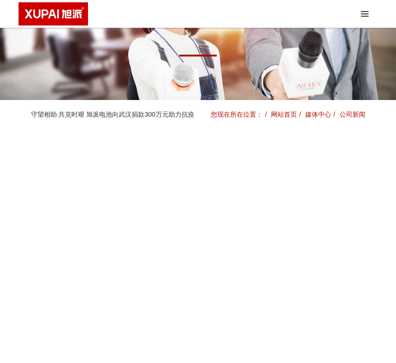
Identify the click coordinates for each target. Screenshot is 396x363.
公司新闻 (352, 114)
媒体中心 (318, 114)
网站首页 (284, 114)
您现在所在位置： (237, 114)
